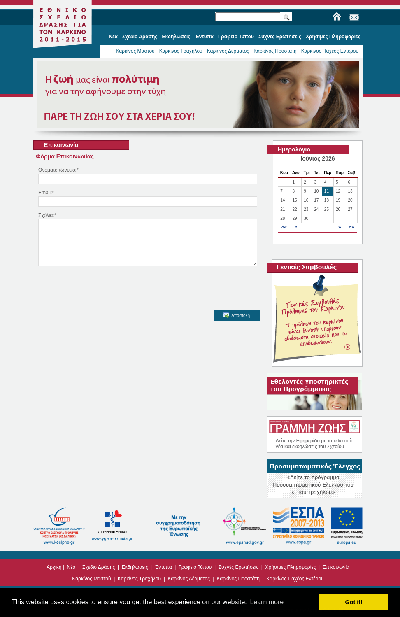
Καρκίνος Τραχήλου (180, 51)
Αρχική (54, 567)
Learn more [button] (267, 601)
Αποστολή (236, 323)
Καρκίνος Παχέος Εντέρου (329, 51)
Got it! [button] (354, 602)
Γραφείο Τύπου (195, 567)
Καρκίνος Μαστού (135, 51)
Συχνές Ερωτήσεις (238, 567)
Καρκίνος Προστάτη (275, 51)
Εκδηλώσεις (135, 567)
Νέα (71, 567)
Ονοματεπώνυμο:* (58, 170)
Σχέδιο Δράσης (98, 567)
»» (351, 227)
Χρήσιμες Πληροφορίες (290, 567)
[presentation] (98, 295)
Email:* (46, 193)
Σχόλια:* (47, 215)
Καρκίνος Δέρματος (228, 51)
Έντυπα (163, 567)
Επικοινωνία (336, 567)
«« (284, 227)
